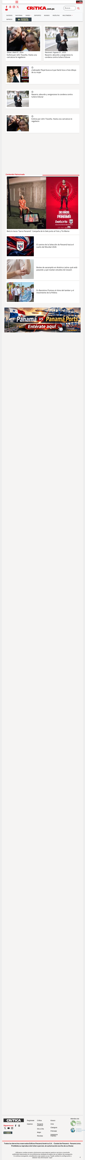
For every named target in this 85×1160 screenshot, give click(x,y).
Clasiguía (54, 1127)
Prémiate (54, 1131)
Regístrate (30, 1120)
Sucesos (9, 15)
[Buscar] (69, 8)
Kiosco (53, 1120)
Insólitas (56, 15)
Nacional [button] (19, 15)
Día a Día (40, 1129)
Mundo (47, 15)
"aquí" (50, 1157)
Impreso (9, 19)
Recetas (40, 1136)
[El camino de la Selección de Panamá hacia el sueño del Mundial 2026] (20, 246)
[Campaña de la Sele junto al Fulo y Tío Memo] (42, 203)
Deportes (37, 15)
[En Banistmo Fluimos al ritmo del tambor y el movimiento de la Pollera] (20, 292)
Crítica (39, 1120)
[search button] (78, 8)
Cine (52, 1124)
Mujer (39, 1132)
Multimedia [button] (67, 15)
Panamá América (40, 1124)
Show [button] (28, 15)
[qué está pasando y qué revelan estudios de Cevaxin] (20, 269)
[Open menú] (16, 2)
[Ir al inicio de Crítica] (42, 8)
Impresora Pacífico (54, 1135)
